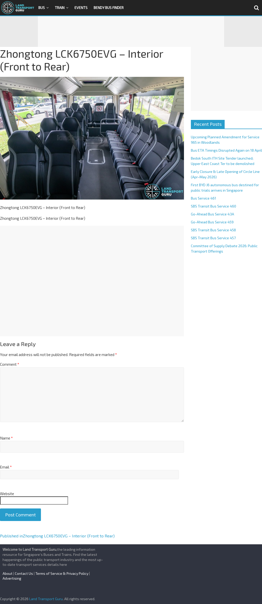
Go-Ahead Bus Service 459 (212, 222)
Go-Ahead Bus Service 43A (212, 214)
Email (6, 467)
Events (81, 7)
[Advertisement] (131, 31)
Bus (41, 7)
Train (59, 7)
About (8, 573)
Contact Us (24, 573)
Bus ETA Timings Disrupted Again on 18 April (226, 150)
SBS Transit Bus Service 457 (213, 238)
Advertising (12, 578)
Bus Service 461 (203, 198)
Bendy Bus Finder (109, 7)
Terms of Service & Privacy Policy (61, 573)
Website (7, 493)
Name (6, 438)
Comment (9, 364)
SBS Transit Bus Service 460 (213, 206)
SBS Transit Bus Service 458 (213, 230)
